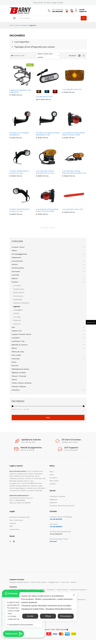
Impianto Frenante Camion (21, 334)
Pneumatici (16, 359)
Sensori (73, 582)
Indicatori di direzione (21, 303)
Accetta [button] (30, 616)
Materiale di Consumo (20, 345)
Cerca (84, 18)
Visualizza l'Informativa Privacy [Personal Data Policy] (58, 609)
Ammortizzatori (17, 261)
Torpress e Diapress (19, 386)
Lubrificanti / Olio (18, 341)
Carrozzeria (16, 271)
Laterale (16, 313)
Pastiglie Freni (53, 582)
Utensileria (15, 390)
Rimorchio (17, 324)
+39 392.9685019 (56, 526)
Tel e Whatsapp (57, 9)
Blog (54, 2)
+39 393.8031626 (56, 519)
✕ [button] (74, 595)
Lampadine (16, 338)
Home (35, 2)
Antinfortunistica (18, 268)
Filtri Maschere (79, 599)
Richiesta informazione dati (20, 517)
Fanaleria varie (18, 289)
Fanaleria (15, 282)
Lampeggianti (18, 310)
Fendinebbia (17, 299)
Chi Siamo (47, 2)
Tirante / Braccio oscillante (21, 383)
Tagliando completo (19, 372)
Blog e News (54, 481)
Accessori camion (18, 247)
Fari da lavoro (18, 296)
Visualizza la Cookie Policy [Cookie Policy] (32, 609)
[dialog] (48, 606)
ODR (11, 526)
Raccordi (15, 365)
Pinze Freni (65, 582)
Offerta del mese (18, 352)
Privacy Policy (14, 529)
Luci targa (16, 317)
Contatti (60, 2)
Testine (14, 379)
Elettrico (15, 278)
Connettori (17, 285)
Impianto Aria (17, 331)
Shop (40, 2)
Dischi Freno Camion (38, 582)
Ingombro (16, 306)
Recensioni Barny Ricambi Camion (62, 505)
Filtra (48, 417)
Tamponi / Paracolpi (19, 376)
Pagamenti (53, 499)
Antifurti (15, 264)
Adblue (14, 250)
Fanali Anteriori (18, 292)
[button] (13, 634)
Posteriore (17, 320)
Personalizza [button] (65, 616)
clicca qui (53, 541)
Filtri (13, 327)
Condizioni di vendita (57, 496)
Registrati (82, 11)
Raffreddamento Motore (20, 369)
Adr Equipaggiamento (19, 254)
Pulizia (14, 362)
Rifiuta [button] (48, 616)
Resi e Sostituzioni (16, 520)
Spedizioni (53, 502)
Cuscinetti (15, 275)
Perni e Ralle (16, 355)
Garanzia (13, 523)
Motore (14, 348)
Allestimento (16, 257)
